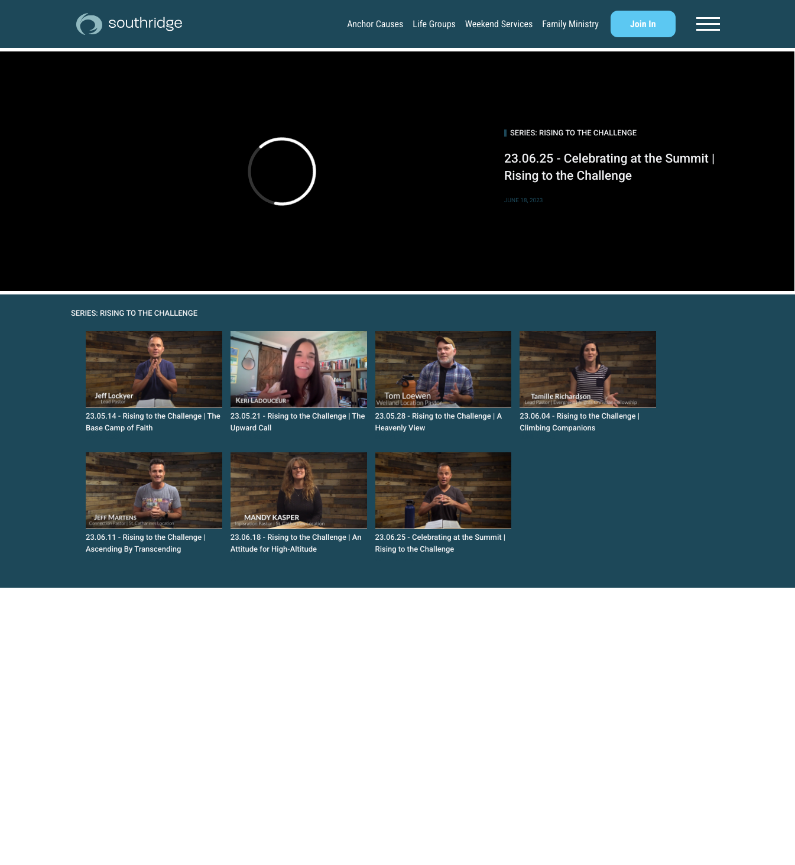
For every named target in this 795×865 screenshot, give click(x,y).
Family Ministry (570, 24)
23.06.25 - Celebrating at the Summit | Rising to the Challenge (609, 167)
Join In (643, 24)
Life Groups (434, 24)
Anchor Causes (375, 24)
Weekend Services (499, 24)
